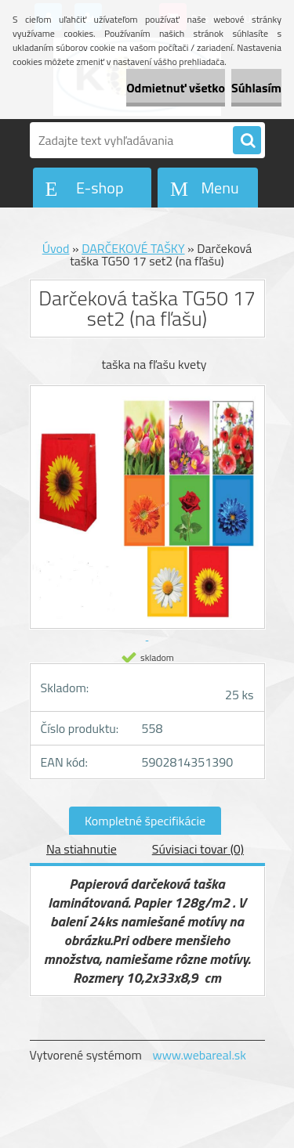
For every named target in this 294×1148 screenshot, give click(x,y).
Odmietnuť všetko (175, 87)
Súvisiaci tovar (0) (198, 848)
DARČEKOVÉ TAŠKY (133, 248)
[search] (247, 141)
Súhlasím (256, 87)
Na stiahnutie (81, 848)
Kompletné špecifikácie (145, 820)
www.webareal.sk (199, 1054)
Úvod (56, 248)
